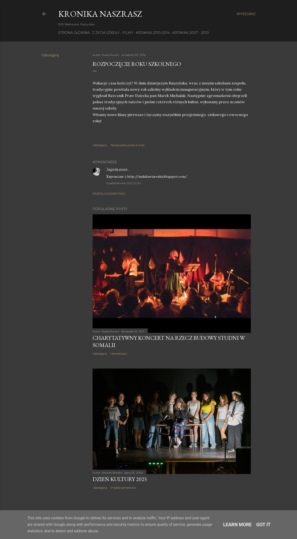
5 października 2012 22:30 (124, 183)
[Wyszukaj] (245, 13)
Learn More (237, 524)
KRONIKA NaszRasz (100, 13)
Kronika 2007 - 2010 (190, 33)
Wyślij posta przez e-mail (127, 145)
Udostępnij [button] (50, 55)
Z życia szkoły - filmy (112, 33)
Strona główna (74, 33)
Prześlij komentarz (109, 193)
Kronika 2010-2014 (153, 33)
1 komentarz (118, 353)
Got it (263, 524)
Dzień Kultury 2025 (120, 479)
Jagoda (112, 169)
